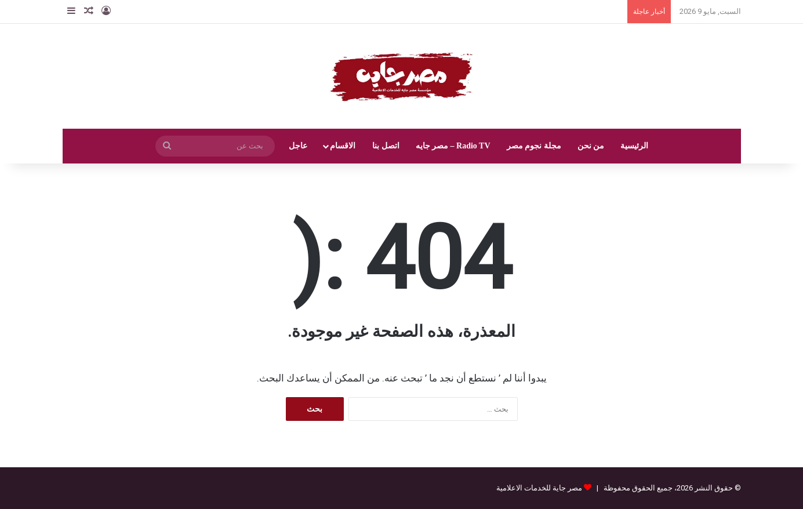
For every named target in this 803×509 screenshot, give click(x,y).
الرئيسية (634, 145)
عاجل (298, 145)
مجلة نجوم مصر (534, 145)
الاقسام (342, 145)
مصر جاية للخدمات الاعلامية (539, 487)
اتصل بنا (385, 145)
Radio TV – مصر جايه (453, 145)
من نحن (591, 145)
